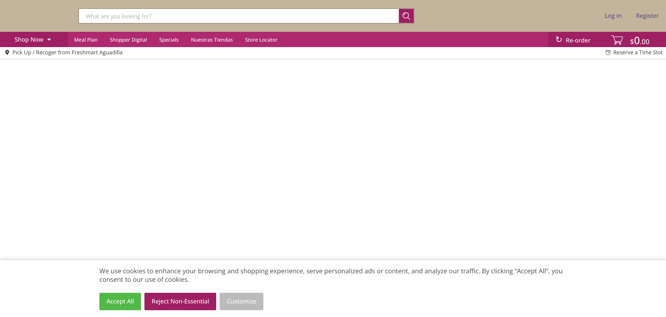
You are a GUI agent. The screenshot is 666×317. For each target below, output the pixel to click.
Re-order (578, 40)
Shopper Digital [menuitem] (128, 39)
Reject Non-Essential (180, 301)
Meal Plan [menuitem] (86, 39)
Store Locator (261, 39)
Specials (169, 39)
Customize (242, 301)
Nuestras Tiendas (212, 39)
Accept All (120, 301)
